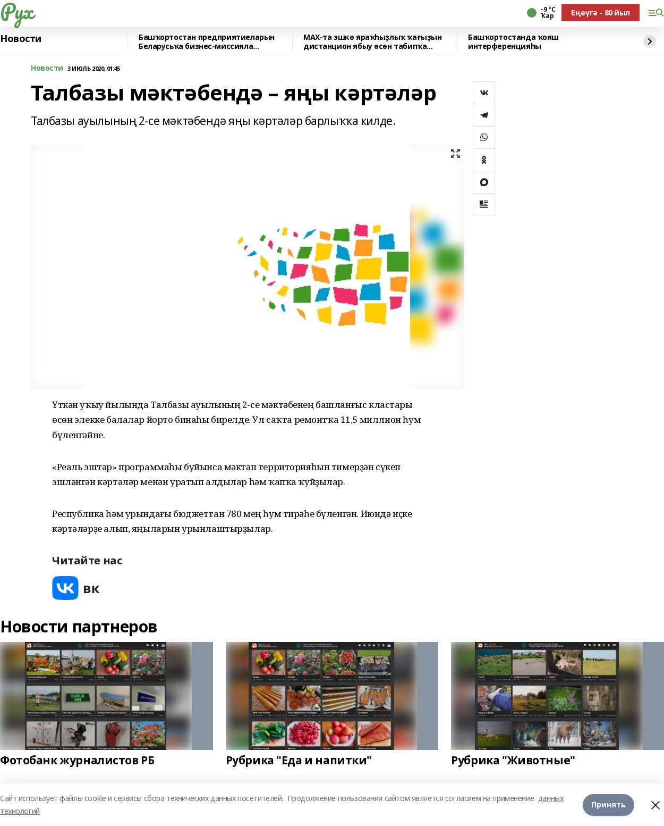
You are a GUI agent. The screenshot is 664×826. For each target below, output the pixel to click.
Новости (20, 39)
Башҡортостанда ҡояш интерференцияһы (513, 42)
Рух (16, 11)
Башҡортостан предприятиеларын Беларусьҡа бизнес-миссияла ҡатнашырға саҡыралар (207, 42)
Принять (608, 804)
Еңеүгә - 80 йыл (600, 12)
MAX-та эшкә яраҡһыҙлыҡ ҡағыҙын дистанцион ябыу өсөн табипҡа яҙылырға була (372, 42)
